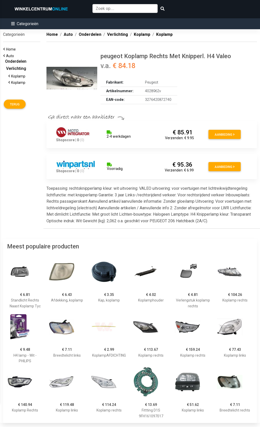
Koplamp (19, 76)
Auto (10, 56)
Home (11, 49)
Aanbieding (225, 134)
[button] (24, 23)
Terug (15, 104)
